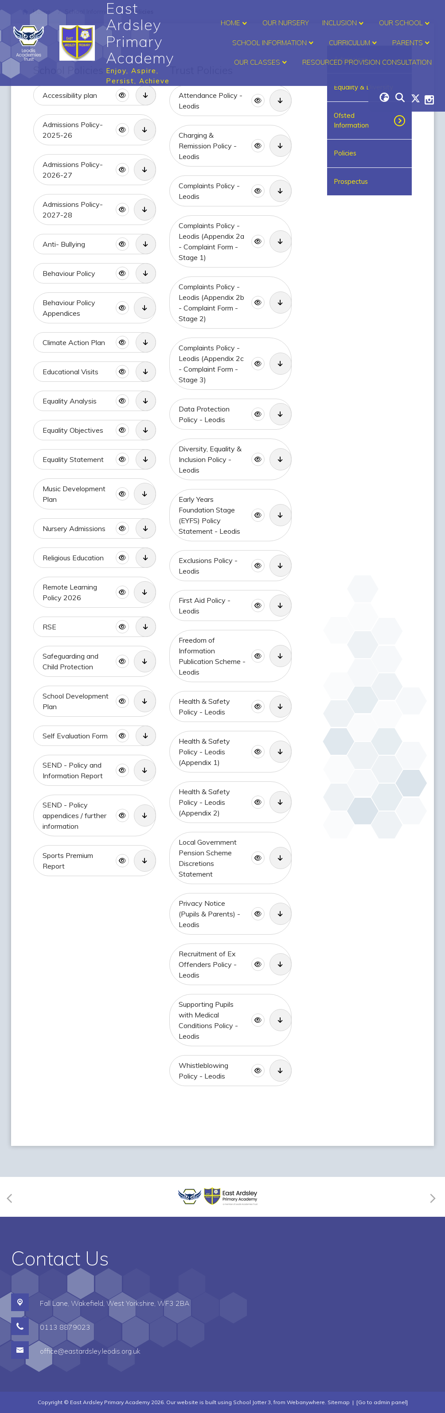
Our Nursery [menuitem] (285, 23)
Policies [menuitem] (345, 153)
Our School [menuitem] (405, 23)
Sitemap (339, 1402)
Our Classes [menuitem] (261, 62)
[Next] (431, 1197)
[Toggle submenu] (403, 121)
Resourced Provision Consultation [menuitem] (367, 62)
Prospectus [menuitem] (351, 181)
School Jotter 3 (252, 1402)
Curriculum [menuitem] (354, 43)
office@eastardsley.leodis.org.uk (90, 1351)
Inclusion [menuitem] (344, 23)
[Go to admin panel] (382, 1402)
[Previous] (12, 1197)
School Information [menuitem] (274, 43)
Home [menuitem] (235, 23)
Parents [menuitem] (412, 43)
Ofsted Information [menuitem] (351, 120)
